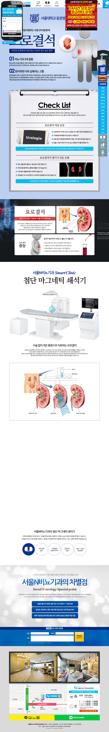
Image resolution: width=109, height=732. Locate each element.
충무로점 (102, 104)
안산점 (102, 94)
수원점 (102, 88)
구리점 (102, 126)
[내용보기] (49, 643)
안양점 (102, 119)
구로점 (102, 91)
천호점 (102, 113)
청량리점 (102, 97)
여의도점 (102, 100)
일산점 (102, 110)
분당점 (102, 116)
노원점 (102, 123)
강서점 (102, 132)
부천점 (102, 129)
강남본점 (102, 84)
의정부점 (102, 107)
